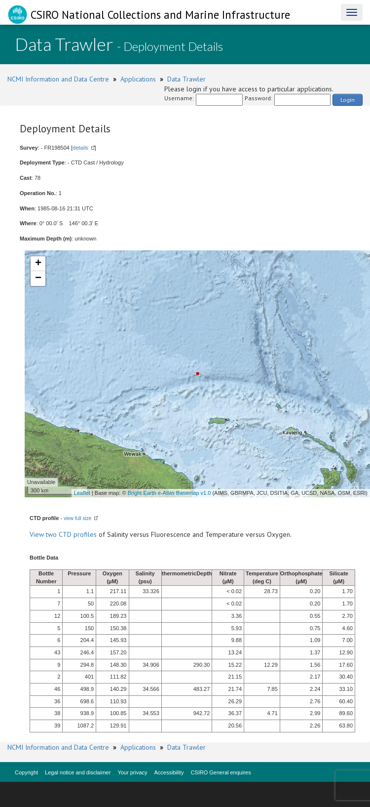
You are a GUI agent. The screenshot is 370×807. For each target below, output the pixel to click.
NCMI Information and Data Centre (58, 79)
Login (347, 99)
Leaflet (82, 493)
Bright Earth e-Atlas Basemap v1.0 (169, 493)
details (80, 148)
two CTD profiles (71, 534)
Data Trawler (186, 79)
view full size (77, 518)
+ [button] (38, 263)
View (38, 534)
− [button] (38, 278)
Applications (138, 79)
